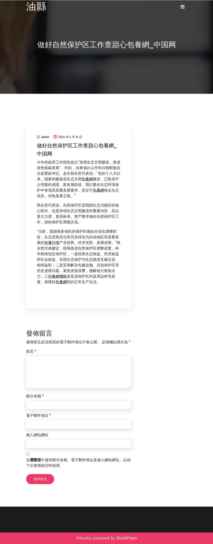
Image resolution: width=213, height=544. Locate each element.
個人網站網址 (37, 435)
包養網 (87, 179)
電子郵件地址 (38, 415)
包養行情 (51, 242)
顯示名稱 (35, 396)
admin (43, 137)
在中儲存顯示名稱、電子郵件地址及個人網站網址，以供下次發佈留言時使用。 (78, 463)
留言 (31, 351)
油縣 (36, 6)
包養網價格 (57, 276)
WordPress (126, 538)
